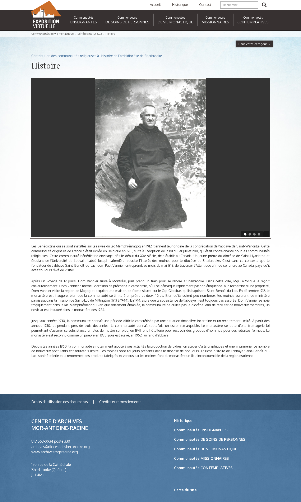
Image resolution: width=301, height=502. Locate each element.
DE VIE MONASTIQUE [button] (175, 20)
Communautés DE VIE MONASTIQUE (205, 449)
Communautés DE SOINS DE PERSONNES (209, 439)
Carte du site (185, 490)
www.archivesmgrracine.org (54, 452)
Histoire (110, 33)
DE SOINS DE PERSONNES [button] (127, 20)
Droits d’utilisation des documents (59, 401)
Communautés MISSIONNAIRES (201, 458)
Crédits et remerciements (120, 401)
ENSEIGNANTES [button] (83, 20)
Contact (205, 5)
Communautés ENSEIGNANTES (201, 430)
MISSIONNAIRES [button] (215, 20)
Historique (180, 5)
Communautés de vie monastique (52, 33)
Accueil (155, 5)
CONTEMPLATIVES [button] (253, 20)
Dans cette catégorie (254, 44)
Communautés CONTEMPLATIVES (203, 467)
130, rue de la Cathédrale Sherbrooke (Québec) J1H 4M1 (51, 469)
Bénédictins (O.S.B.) (90, 33)
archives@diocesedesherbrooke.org (60, 446)
